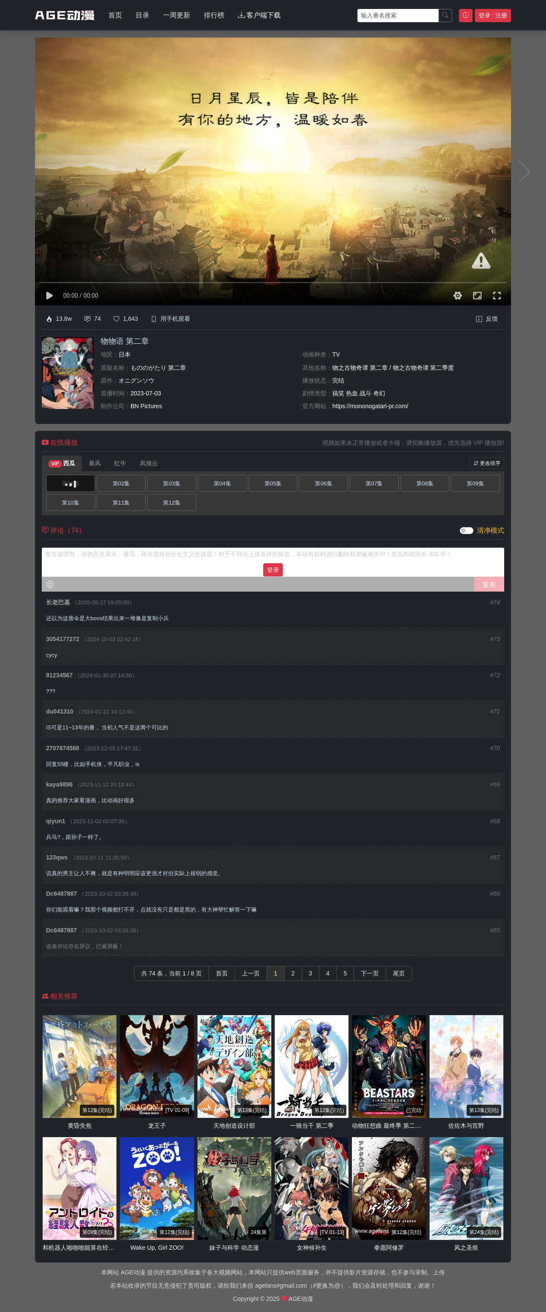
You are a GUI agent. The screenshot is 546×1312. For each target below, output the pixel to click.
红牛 (120, 463)
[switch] (466, 530)
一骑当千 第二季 (312, 1125)
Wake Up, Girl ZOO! (157, 1247)
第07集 (374, 483)
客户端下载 (259, 15)
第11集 (121, 502)
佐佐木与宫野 (466, 1125)
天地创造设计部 (234, 1125)
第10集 (70, 502)
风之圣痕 (466, 1247)
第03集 (171, 483)
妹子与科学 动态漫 (234, 1247)
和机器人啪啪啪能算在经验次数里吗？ (93, 1247)
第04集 (222, 483)
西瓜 (62, 463)
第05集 (273, 483)
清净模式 (490, 530)
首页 (115, 15)
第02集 (121, 483)
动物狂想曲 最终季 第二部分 (389, 1125)
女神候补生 (312, 1247)
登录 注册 (493, 15)
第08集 (424, 483)
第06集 (323, 483)
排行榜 (214, 15)
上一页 (251, 973)
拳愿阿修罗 (389, 1247)
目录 (142, 15)
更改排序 (486, 463)
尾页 (399, 973)
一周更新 (176, 15)
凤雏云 (149, 463)
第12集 (171, 502)
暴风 (95, 463)
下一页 (370, 973)
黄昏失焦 (80, 1125)
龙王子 (157, 1125)
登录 (273, 569)
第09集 (475, 483)
